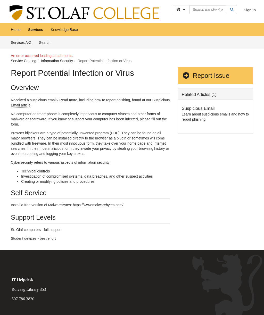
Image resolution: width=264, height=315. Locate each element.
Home (15, 30)
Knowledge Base (64, 30)
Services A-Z (21, 42)
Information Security (57, 61)
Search (46, 42)
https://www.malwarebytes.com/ (98, 205)
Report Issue (205, 75)
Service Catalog (23, 61)
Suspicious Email (198, 108)
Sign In (250, 10)
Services (35, 30)
